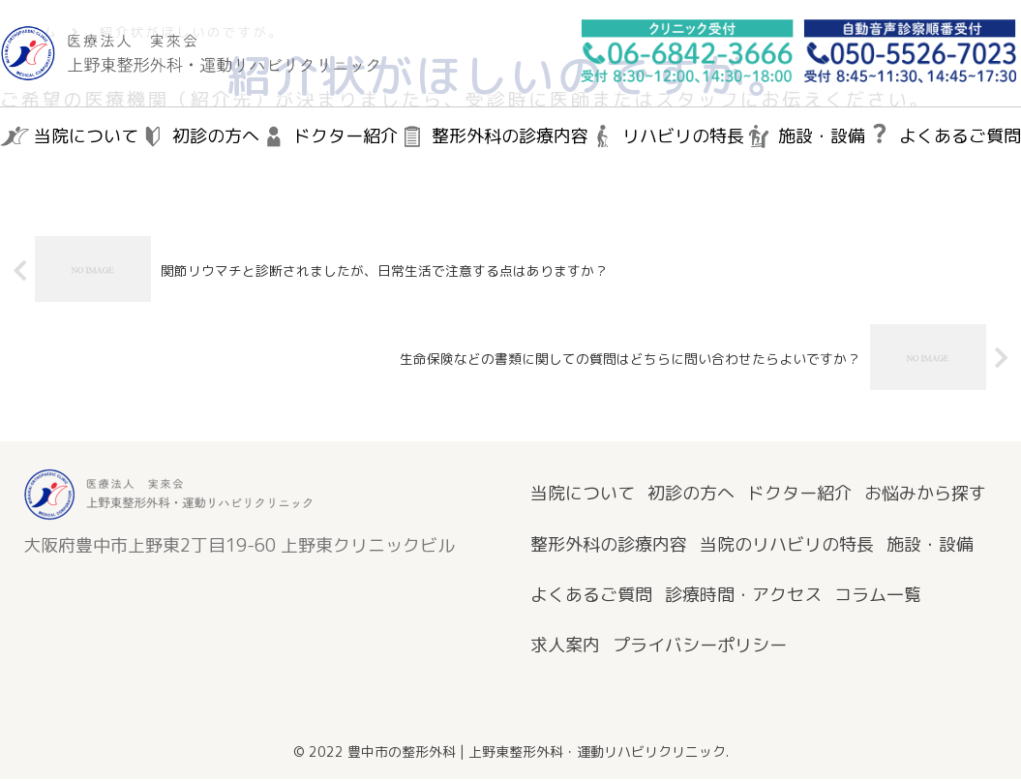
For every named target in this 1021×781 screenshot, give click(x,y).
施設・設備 (930, 545)
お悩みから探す (925, 495)
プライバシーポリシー (700, 647)
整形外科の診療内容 (608, 545)
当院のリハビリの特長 (787, 545)
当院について (582, 495)
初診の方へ (691, 495)
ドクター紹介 (799, 495)
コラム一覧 (877, 597)
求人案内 (565, 647)
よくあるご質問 (591, 597)
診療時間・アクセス (743, 597)
